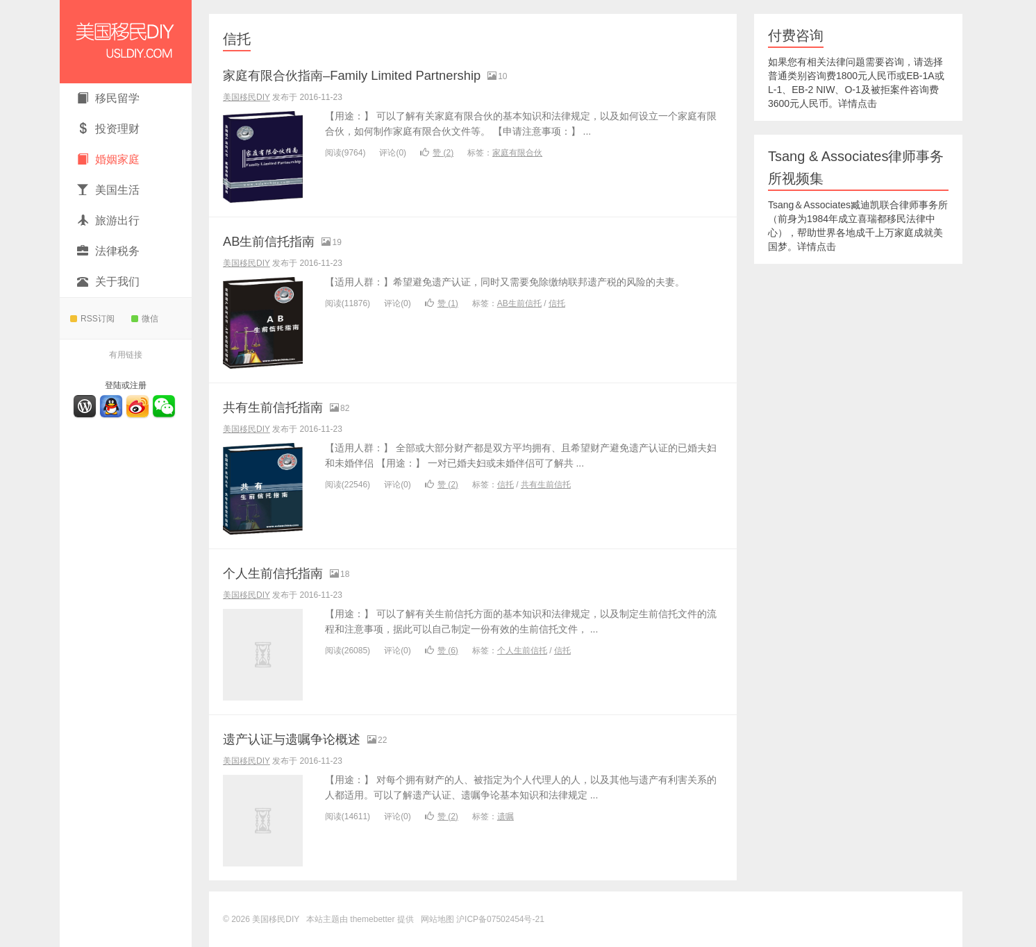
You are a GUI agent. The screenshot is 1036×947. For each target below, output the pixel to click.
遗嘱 (505, 816)
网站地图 (437, 919)
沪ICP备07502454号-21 (500, 919)
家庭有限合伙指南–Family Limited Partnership (379, 74)
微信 (144, 319)
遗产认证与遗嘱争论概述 (307, 738)
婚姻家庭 (108, 159)
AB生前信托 (519, 303)
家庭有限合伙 (517, 153)
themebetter (372, 919)
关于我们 (108, 281)
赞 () (436, 153)
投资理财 (108, 129)
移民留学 (108, 98)
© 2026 (237, 919)
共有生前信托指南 (284, 406)
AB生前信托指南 (279, 240)
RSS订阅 (92, 319)
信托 (237, 39)
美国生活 (108, 190)
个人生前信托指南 (284, 572)
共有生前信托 (546, 484)
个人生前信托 (522, 650)
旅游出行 (108, 220)
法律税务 (108, 251)
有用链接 (125, 355)
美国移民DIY (126, 41)
